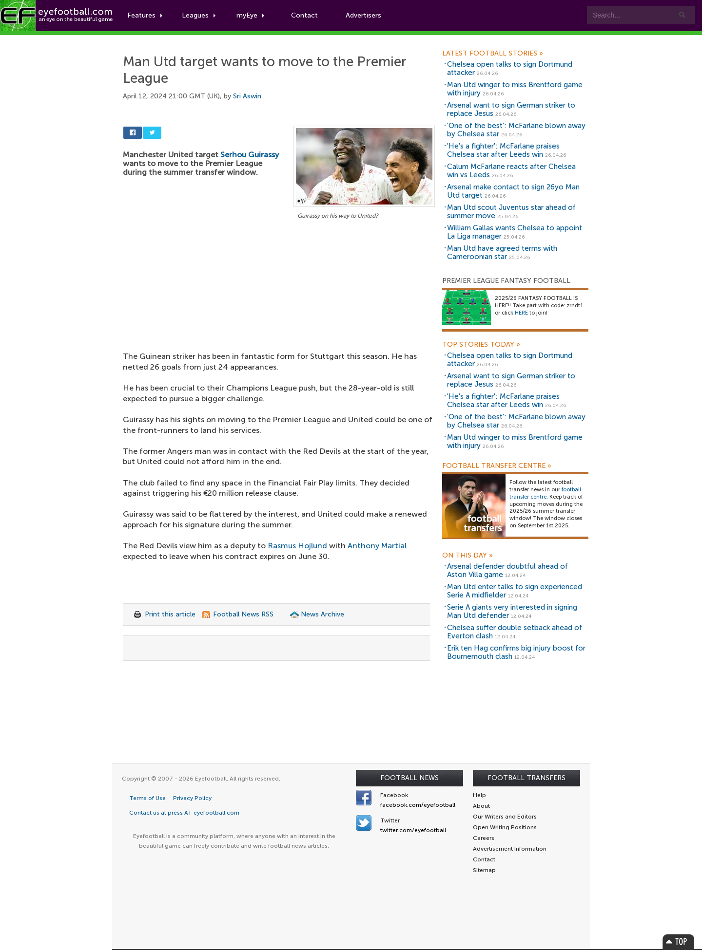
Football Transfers (527, 778)
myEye (250, 15)
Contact (304, 15)
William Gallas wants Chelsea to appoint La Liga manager (514, 232)
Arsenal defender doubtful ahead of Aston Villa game (507, 570)
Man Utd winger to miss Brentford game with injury (515, 88)
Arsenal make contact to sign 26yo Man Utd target (513, 191)
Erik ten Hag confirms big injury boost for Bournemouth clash (516, 652)
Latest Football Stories (492, 53)
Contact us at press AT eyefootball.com (184, 813)
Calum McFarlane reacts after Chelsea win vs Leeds (511, 170)
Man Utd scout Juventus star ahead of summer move (511, 211)
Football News (409, 778)
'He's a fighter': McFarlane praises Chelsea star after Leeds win (503, 150)
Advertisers (363, 15)
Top (679, 941)
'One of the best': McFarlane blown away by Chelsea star (516, 129)
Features (144, 15)
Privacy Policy (192, 798)
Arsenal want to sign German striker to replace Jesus (511, 109)
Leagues (198, 15)
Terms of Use (147, 798)
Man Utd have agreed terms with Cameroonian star (502, 252)
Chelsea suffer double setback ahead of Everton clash (514, 631)
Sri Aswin (247, 96)
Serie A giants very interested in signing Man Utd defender (512, 611)
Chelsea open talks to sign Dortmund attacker (509, 68)
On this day (467, 555)
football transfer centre (545, 493)
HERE (521, 313)
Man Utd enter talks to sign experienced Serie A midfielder (514, 590)
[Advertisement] (279, 293)
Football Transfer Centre (496, 466)
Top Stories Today (481, 344)
